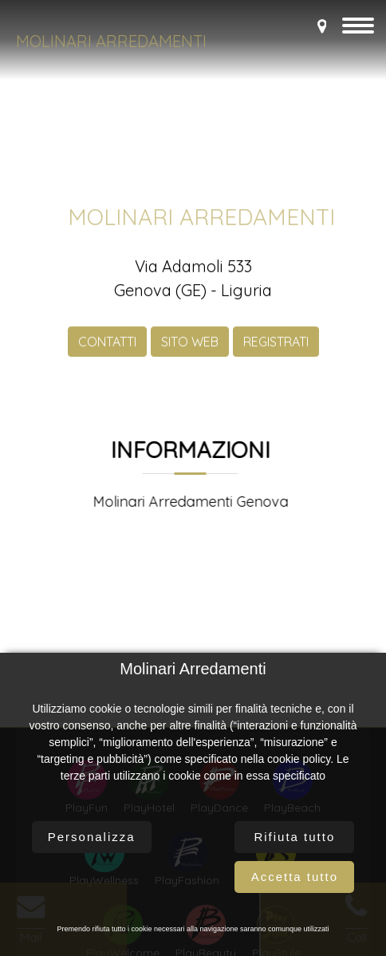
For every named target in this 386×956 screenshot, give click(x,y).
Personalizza (92, 836)
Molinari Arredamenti (111, 41)
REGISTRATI (276, 352)
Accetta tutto (294, 876)
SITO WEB (190, 352)
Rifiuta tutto (294, 836)
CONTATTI (107, 352)
